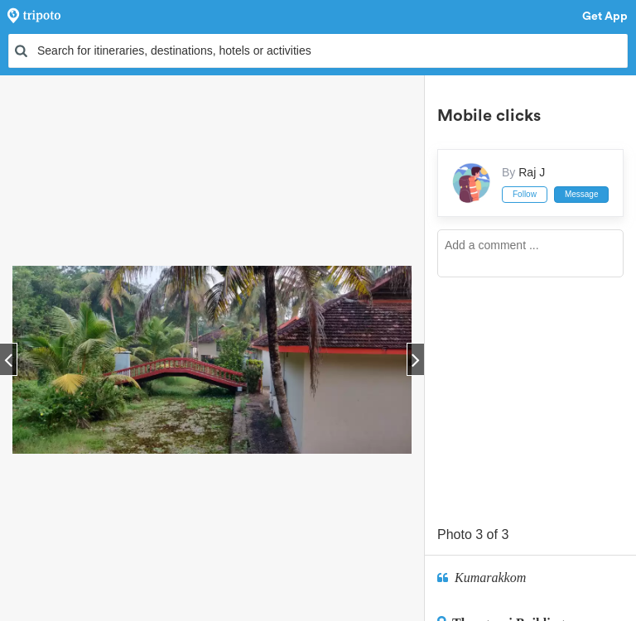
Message (582, 194)
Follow (525, 194)
